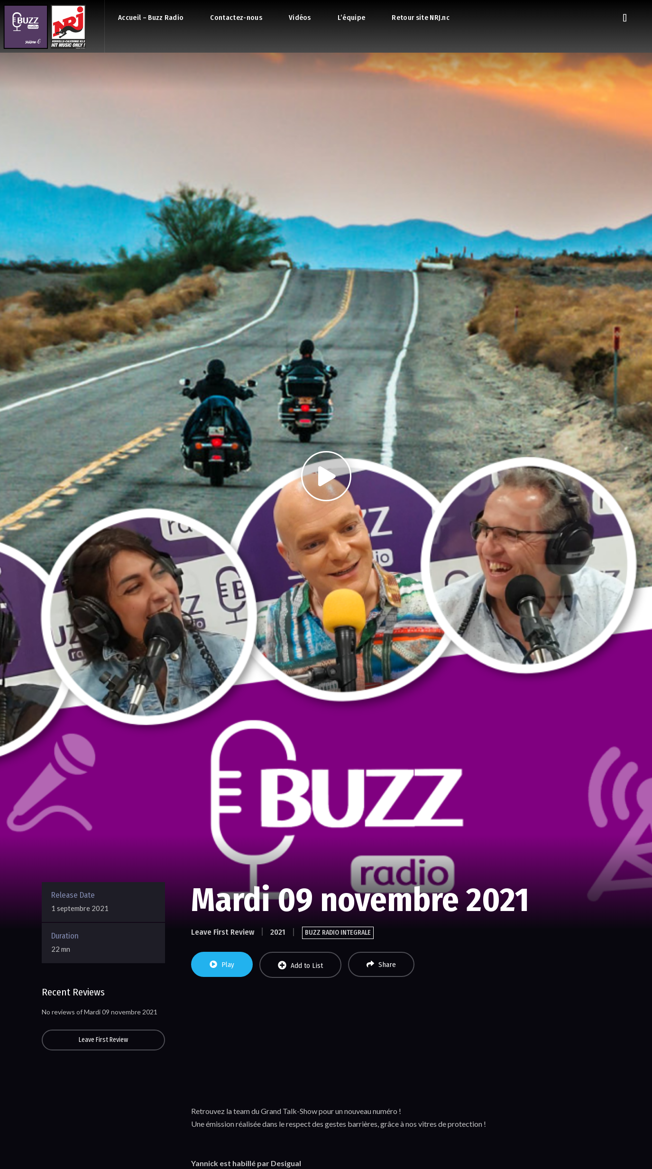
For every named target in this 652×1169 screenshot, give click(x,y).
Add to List (300, 965)
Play (222, 964)
